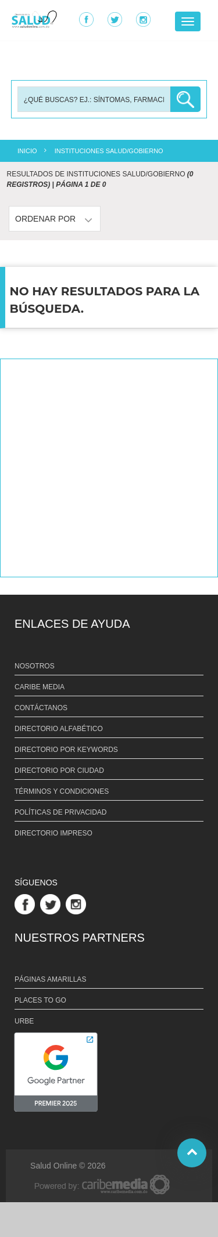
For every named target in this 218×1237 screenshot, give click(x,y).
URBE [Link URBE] (24, 1021)
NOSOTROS (35, 666)
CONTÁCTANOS (41, 708)
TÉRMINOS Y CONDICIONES (62, 791)
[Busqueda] (93, 99)
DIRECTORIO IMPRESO (53, 833)
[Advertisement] (109, 468)
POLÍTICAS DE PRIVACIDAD (60, 812)
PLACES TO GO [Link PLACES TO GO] (40, 1000)
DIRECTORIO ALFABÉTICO (59, 729)
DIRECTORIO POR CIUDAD (59, 770)
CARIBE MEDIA (40, 687)
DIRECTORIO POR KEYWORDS (66, 750)
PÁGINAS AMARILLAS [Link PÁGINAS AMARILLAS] (50, 979)
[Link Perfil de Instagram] (77, 903)
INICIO (27, 150)
